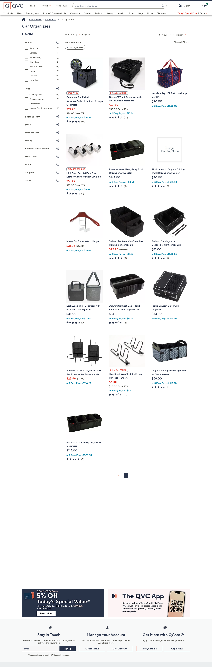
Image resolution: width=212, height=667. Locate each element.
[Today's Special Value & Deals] (192, 13)
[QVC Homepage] (23, 19)
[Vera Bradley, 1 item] (42, 57)
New (19, 13)
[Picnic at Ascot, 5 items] (42, 66)
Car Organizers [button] (76, 47)
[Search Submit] (163, 5)
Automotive (50, 19)
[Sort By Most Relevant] (179, 34)
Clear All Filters (181, 42)
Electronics (162, 13)
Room (28, 164)
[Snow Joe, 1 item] (42, 48)
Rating (28, 140)
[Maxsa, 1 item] (42, 71)
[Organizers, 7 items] (42, 103)
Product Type (32, 132)
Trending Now (32, 13)
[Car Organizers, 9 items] (42, 94)
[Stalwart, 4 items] (42, 75)
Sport (28, 180)
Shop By (29, 172)
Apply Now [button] (177, 648)
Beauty (109, 13)
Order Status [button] (92, 648)
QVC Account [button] (119, 648)
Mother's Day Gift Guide (54, 13)
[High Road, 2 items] (42, 61)
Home (150, 13)
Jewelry (121, 13)
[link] (79, 34)
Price (28, 124)
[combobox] (116, 6)
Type (27, 88)
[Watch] (45, 6)
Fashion (98, 13)
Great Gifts (31, 156)
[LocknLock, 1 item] (42, 80)
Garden (87, 13)
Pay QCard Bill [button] (149, 648)
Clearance (75, 13)
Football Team (32, 116)
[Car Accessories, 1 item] (42, 99)
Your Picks (8, 13)
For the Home (35, 19)
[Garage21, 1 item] (42, 52)
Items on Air (61, 5)
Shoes (131, 13)
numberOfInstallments (37, 148)
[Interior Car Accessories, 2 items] (42, 108)
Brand (28, 42)
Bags (140, 13)
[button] (181, 6)
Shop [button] (32, 5)
